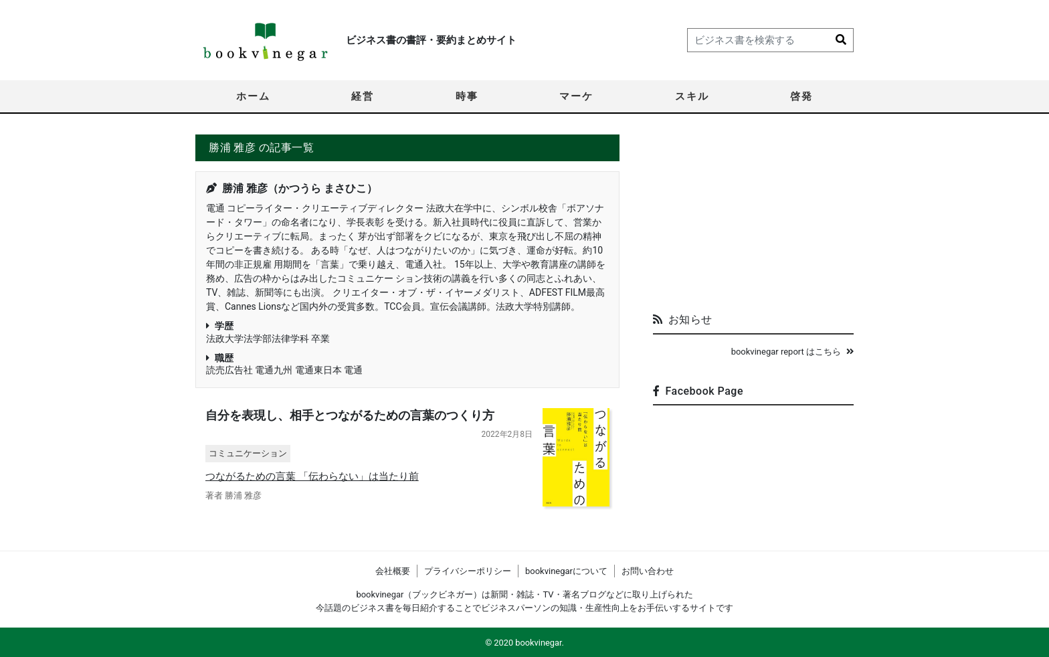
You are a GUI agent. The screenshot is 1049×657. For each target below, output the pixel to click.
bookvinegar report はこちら (792, 352)
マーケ (576, 96)
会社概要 (392, 571)
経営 (362, 96)
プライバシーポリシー (467, 571)
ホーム (253, 96)
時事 (467, 96)
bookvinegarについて (566, 571)
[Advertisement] (753, 218)
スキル (692, 96)
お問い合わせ (648, 571)
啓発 (801, 96)
